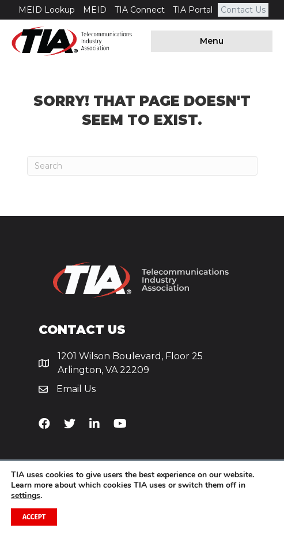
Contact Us (243, 10)
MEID (95, 10)
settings (25, 496)
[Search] (142, 166)
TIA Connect (140, 10)
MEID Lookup (46, 10)
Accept (34, 517)
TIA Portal (193, 10)
